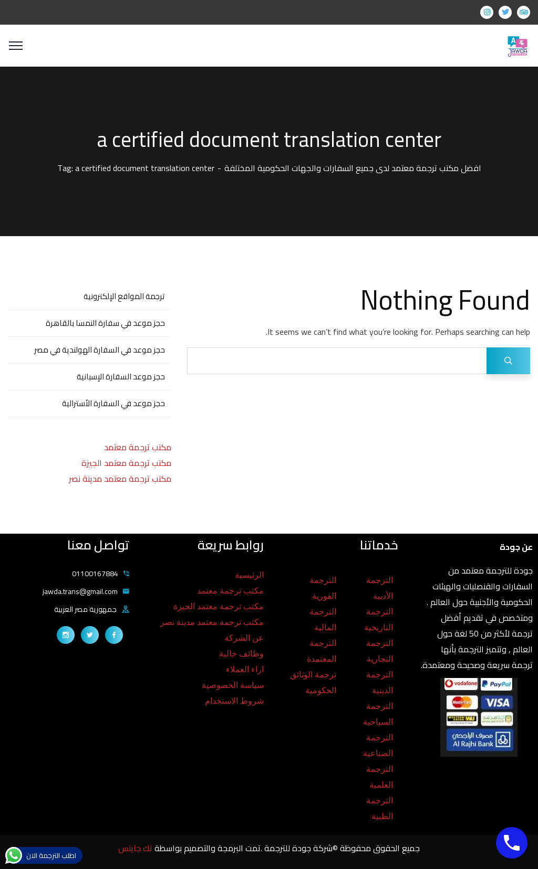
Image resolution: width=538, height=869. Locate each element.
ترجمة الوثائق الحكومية (313, 682)
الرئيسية (249, 575)
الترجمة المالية (322, 619)
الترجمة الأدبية (379, 588)
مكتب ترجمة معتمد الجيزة (126, 463)
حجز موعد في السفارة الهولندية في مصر (99, 349)
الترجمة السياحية (378, 714)
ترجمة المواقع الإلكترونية (124, 296)
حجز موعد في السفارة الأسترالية (113, 403)
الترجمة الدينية (379, 682)
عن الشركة (244, 638)
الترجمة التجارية (379, 651)
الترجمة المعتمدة (321, 651)
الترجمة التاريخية (378, 619)
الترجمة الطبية (379, 808)
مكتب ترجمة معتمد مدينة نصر (120, 478)
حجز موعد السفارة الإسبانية (121, 376)
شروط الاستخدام (234, 701)
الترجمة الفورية (322, 588)
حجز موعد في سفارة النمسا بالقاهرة (105, 323)
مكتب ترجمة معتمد (137, 447)
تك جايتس (136, 848)
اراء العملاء (245, 669)
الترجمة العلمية (379, 777)
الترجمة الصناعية (378, 745)
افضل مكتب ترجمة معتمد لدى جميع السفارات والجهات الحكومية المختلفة (352, 168)
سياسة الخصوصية (233, 685)
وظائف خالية (241, 654)
